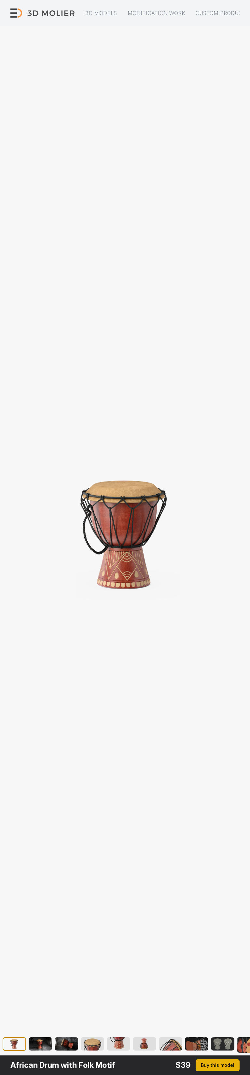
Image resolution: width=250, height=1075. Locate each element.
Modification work (156, 13)
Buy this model (217, 1065)
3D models (101, 13)
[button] (14, 1045)
